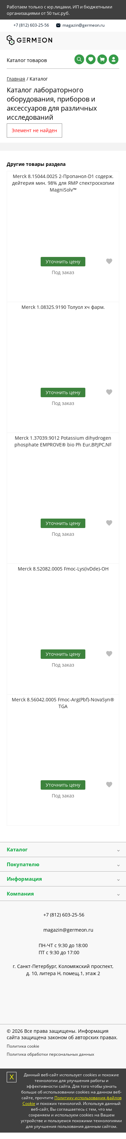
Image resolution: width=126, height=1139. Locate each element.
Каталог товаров (27, 60)
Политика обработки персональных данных (50, 1054)
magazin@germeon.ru (83, 25)
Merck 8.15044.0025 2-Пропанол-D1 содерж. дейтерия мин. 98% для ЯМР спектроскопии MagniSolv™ (63, 183)
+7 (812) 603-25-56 (31, 25)
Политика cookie (23, 1046)
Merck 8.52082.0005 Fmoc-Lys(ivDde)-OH (63, 568)
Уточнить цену (63, 261)
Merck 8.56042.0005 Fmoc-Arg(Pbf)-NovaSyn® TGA (63, 702)
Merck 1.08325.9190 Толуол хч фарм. (63, 307)
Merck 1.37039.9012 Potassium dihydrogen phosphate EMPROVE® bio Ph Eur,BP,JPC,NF (63, 441)
